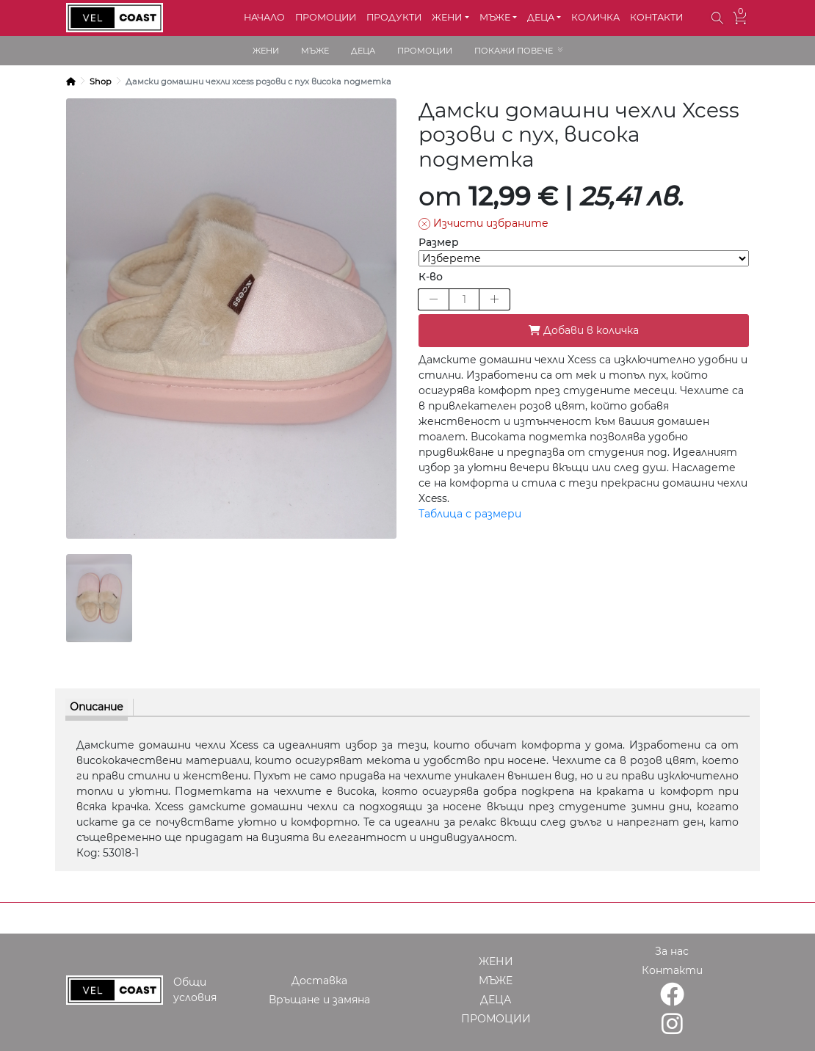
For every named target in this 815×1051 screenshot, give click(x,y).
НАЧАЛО (264, 17)
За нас (672, 951)
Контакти (672, 970)
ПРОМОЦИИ (325, 17)
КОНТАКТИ (656, 17)
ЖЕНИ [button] (447, 17)
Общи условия (195, 989)
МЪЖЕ (315, 51)
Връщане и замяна (319, 999)
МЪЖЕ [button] (494, 17)
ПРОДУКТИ (393, 17)
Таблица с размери (470, 513)
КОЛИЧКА (595, 17)
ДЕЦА (363, 51)
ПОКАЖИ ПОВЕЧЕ (513, 51)
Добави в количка (584, 330)
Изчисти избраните (483, 223)
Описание (96, 706)
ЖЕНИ (266, 51)
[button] (718, 18)
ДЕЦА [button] (540, 17)
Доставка (319, 980)
